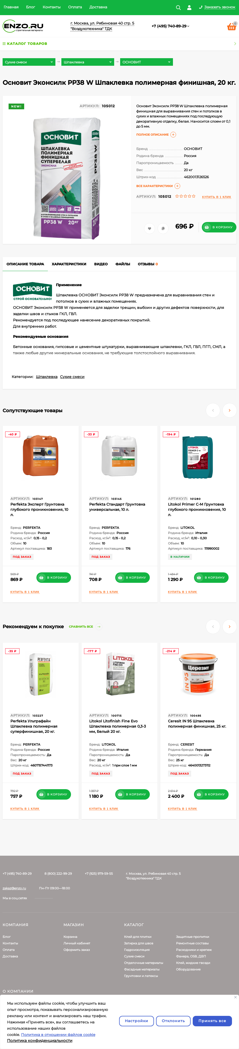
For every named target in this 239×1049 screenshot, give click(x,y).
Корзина (70, 937)
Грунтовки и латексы (141, 976)
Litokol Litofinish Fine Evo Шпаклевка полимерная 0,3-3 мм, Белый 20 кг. (117, 726)
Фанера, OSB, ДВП (191, 956)
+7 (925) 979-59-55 (99, 874)
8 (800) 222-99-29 (58, 874)
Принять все (212, 1020)
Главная (11, 7)
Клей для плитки (137, 937)
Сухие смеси (72, 376)
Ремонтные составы (192, 943)
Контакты (52, 7)
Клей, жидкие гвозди (193, 963)
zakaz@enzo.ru (14, 888)
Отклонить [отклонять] (173, 1020)
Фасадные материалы (141, 969)
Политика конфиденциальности (39, 1040)
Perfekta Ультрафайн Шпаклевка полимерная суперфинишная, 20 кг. (33, 726)
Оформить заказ (76, 950)
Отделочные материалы (143, 963)
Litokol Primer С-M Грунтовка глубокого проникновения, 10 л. (197, 509)
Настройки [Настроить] (136, 1020)
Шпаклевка (46, 376)
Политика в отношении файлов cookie (58, 1034)
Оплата (75, 7)
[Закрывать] (235, 997)
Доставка (98, 7)
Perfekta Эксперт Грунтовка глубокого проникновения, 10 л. (39, 509)
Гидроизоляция (137, 950)
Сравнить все (85, 626)
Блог (30, 7)
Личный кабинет (76, 943)
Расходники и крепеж (194, 950)
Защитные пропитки (192, 937)
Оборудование (188, 969)
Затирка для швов (138, 943)
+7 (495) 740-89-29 (169, 26)
